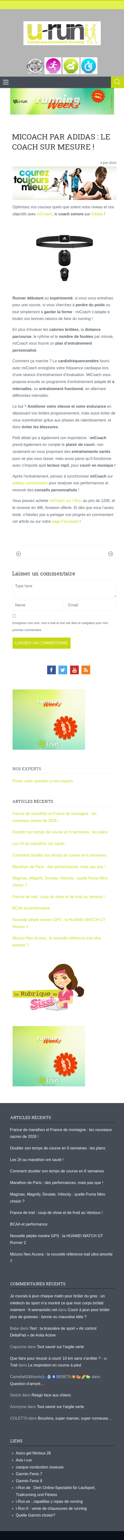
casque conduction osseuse (40, 1467)
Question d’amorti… (27, 1384)
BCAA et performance (31, 908)
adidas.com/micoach (30, 483)
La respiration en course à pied (54, 1365)
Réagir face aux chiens (51, 1395)
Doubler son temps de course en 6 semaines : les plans (60, 832)
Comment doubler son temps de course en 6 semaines (60, 855)
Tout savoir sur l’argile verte (60, 1347)
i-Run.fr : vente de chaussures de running (51, 1508)
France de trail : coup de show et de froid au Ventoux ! (59, 897)
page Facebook (66, 521)
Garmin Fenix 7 (29, 1474)
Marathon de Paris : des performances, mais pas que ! (59, 867)
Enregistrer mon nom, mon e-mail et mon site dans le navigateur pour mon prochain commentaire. (60, 626)
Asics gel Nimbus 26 (33, 1453)
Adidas (97, 214)
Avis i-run (24, 1460)
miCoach (44, 214)
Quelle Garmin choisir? (35, 1515)
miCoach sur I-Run (66, 501)
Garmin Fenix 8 (29, 1481)
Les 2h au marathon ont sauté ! (39, 844)
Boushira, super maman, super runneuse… (75, 1418)
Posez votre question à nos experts (43, 781)
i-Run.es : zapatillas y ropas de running (49, 1501)
